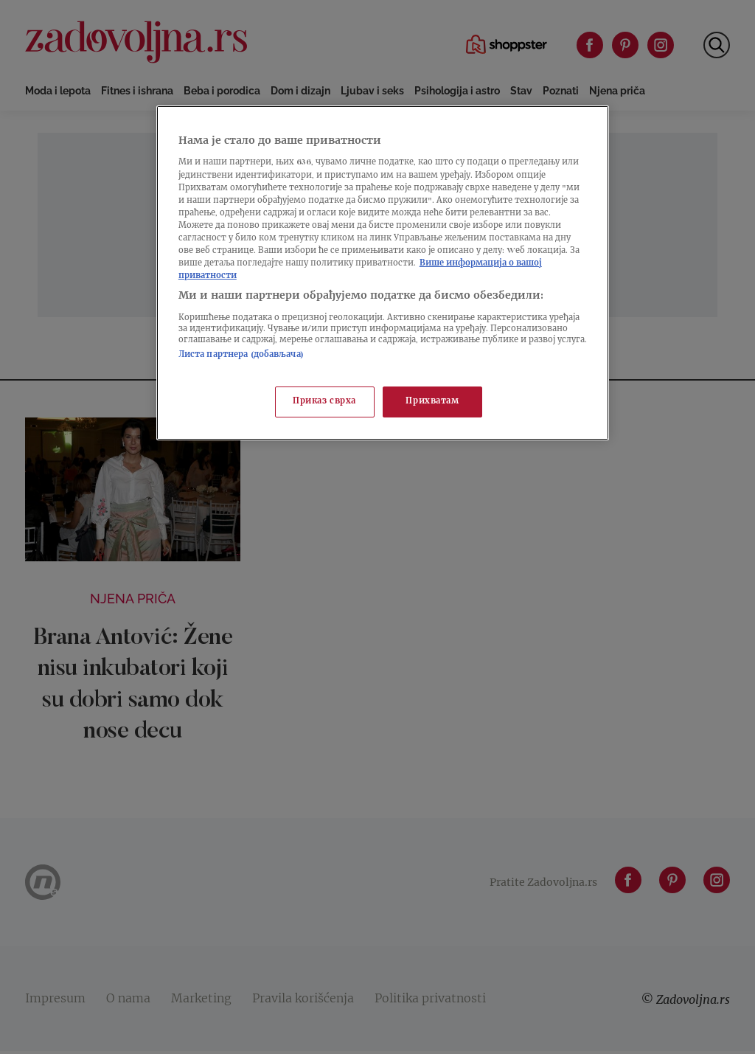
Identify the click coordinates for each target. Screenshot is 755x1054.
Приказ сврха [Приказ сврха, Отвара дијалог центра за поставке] (324, 402)
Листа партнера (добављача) (241, 355)
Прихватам (432, 402)
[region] (382, 272)
